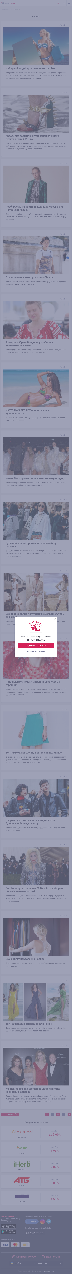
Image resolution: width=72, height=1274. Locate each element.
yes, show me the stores (36, 116)
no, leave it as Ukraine (36, 122)
